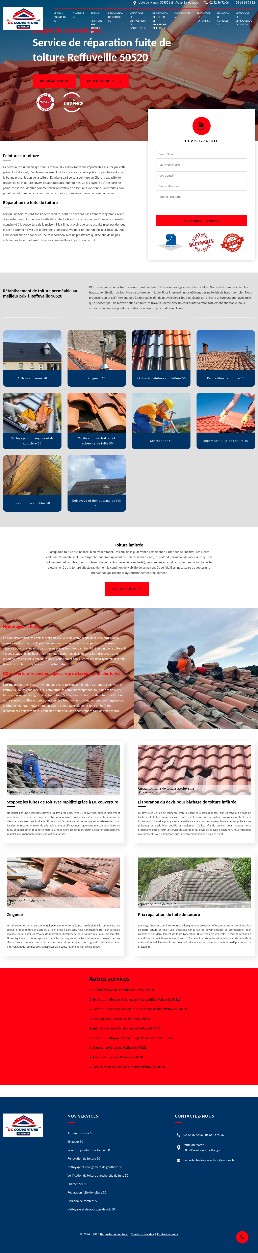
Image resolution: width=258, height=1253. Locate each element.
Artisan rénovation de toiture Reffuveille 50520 (123, 990)
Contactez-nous (104, 81)
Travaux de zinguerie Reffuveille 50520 (118, 1057)
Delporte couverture (114, 1234)
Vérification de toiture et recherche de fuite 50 (160, 21)
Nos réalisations (54, 81)
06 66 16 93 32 (245, 2)
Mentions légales (142, 1234)
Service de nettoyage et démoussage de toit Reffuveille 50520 (133, 1038)
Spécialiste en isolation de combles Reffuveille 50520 (127, 1028)
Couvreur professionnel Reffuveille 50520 (120, 1047)
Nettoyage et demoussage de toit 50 (243, 19)
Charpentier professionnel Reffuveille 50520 (121, 1019)
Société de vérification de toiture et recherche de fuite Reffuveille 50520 (140, 1009)
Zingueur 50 (79, 15)
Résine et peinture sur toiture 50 (96, 22)
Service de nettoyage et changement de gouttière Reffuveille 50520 (136, 999)
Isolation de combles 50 (223, 19)
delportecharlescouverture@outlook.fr (208, 1160)
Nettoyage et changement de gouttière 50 (138, 21)
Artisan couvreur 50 (60, 17)
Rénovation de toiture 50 (116, 17)
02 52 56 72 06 (219, 2)
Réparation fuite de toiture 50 (204, 17)
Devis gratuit (126, 589)
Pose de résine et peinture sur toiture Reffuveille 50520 (129, 1067)
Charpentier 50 (182, 15)
